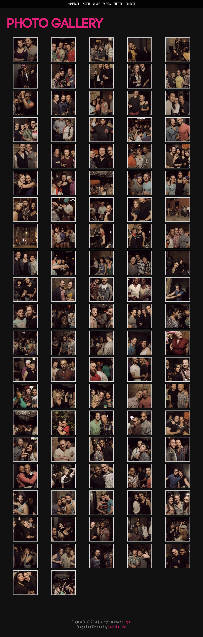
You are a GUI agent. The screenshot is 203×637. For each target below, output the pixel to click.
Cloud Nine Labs (117, 626)
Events (107, 4)
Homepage (73, 4)
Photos (118, 4)
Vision (86, 4)
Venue (96, 4)
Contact (130, 4)
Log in (127, 621)
